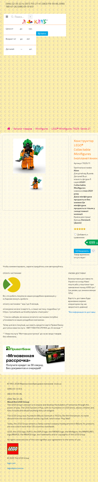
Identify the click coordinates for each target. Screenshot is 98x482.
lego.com (11, 463)
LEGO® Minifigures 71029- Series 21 (70, 128)
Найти (42, 33)
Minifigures (41, 128)
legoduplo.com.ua (15, 468)
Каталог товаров (23, 128)
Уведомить (82, 251)
